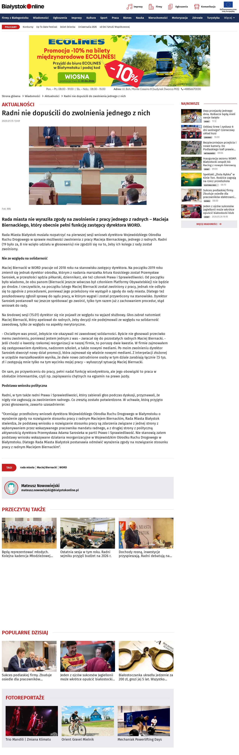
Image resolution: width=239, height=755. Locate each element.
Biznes (127, 17)
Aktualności (52, 96)
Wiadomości (41, 17)
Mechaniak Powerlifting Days (140, 740)
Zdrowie (197, 17)
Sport (103, 17)
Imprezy (135, 7)
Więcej (229, 17)
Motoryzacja (180, 17)
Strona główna (11, 96)
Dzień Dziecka (67, 27)
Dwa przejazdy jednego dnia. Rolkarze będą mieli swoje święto (219, 114)
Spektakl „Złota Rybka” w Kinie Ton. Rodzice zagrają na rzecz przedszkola (219, 178)
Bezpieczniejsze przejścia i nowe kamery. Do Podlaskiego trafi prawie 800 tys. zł (219, 146)
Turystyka (213, 17)
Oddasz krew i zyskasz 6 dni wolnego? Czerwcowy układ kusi (219, 130)
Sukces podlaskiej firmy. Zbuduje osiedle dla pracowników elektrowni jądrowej (27, 677)
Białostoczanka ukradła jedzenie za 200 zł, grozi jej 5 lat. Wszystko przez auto (146, 677)
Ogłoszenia (178, 7)
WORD (63, 467)
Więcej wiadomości (206, 224)
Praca (115, 17)
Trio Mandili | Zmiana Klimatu (28, 740)
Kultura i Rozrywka (211, 185)
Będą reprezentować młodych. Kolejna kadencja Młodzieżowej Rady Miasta (26, 554)
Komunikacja (204, 7)
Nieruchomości (157, 17)
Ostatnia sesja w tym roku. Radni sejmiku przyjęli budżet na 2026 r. (85, 554)
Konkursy (28, 27)
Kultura (91, 17)
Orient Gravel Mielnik (78, 740)
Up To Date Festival (46, 27)
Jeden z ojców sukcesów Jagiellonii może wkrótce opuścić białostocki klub (86, 677)
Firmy (155, 7)
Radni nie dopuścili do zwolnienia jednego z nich (95, 96)
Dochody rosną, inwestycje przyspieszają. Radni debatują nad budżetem (145, 554)
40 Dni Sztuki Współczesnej (115, 27)
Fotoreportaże (25, 697)
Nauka (140, 17)
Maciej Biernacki (47, 467)
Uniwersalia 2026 (87, 27)
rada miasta (27, 467)
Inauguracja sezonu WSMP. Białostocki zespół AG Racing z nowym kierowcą (220, 162)
